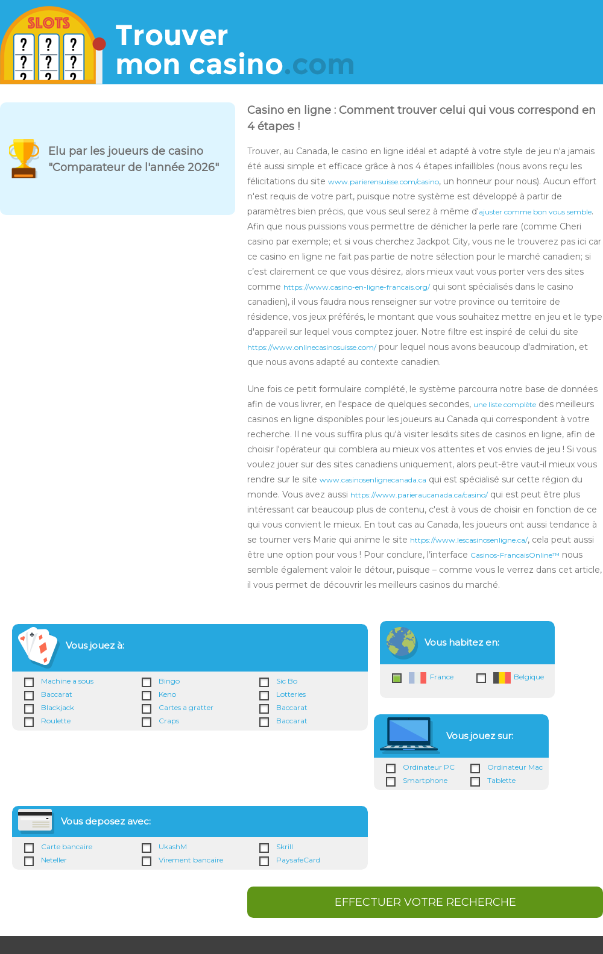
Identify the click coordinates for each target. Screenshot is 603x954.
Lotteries (291, 694)
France (431, 678)
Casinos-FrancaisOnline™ (515, 555)
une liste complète (504, 404)
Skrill (284, 846)
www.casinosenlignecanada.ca (373, 479)
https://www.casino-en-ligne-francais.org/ (356, 287)
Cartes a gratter (186, 707)
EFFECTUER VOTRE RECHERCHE (425, 902)
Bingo (169, 680)
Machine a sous (67, 680)
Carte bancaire (66, 846)
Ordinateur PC (429, 767)
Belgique (518, 678)
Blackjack (57, 707)
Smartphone (425, 780)
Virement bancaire (191, 859)
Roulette (56, 720)
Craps (169, 720)
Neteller (54, 859)
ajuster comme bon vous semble (535, 211)
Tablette (501, 780)
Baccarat (56, 694)
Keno (167, 694)
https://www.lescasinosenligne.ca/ (469, 539)
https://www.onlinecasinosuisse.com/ (311, 347)
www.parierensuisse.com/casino (383, 181)
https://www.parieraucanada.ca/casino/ (419, 494)
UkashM (173, 846)
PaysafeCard (298, 859)
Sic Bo (286, 680)
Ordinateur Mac (515, 767)
